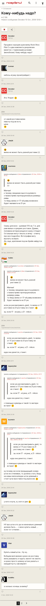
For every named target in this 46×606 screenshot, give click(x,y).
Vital (9, 543)
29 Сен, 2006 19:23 (7, 253)
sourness (11, 166)
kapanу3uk (12, 366)
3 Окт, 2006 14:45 (7, 595)
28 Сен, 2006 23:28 (7, 107)
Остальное (6, 8)
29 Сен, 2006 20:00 (7, 320)
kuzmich (11, 420)
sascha (20, 332)
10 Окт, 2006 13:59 (33, 20)
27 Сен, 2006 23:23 (7, 61)
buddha (11, 577)
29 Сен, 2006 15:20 (7, 212)
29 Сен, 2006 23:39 (7, 414)
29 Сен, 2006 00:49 (7, 135)
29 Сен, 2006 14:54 (7, 161)
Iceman (11, 66)
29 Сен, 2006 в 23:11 (35, 374)
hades (10, 258)
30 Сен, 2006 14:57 (7, 572)
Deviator (21, 20)
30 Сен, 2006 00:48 (7, 538)
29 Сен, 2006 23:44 (7, 488)
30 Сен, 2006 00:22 (7, 510)
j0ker (19, 174)
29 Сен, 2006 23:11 (7, 361)
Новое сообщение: (9, 20)
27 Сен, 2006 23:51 (7, 84)
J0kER (10, 141)
